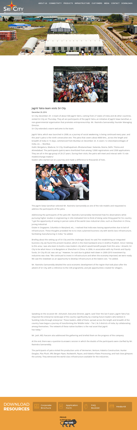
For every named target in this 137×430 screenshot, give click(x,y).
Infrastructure (82, 3)
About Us (42, 3)
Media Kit (121, 406)
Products (68, 3)
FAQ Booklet (95, 406)
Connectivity (55, 3)
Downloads (126, 3)
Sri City (13, 6)
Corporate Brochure (46, 406)
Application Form (72, 406)
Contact (115, 3)
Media (106, 3)
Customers (97, 3)
